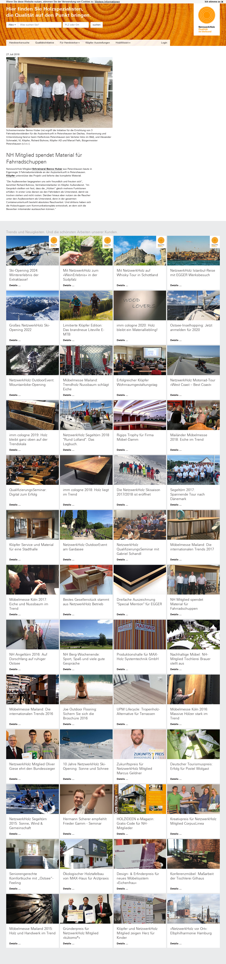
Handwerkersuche (19, 42)
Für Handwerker (70, 42)
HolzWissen (123, 42)
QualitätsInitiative (44, 42)
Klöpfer (11, 175)
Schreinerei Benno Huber (47, 168)
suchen (97, 24)
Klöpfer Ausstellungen (98, 42)
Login (164, 42)
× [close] (222, 1)
